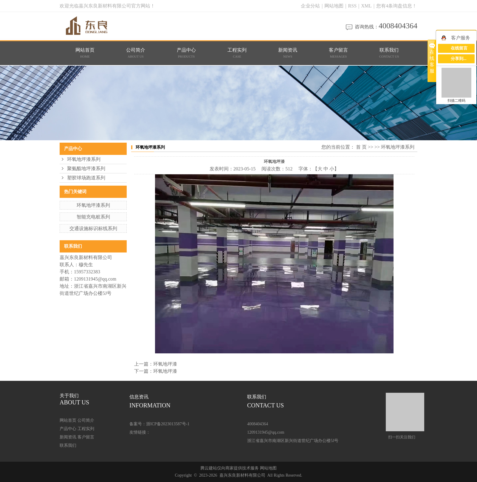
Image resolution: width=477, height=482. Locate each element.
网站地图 (334, 5)
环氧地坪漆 (165, 363)
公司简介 (136, 53)
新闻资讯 (288, 53)
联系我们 (389, 53)
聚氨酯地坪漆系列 (86, 168)
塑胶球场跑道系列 (86, 177)
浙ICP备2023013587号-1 (167, 424)
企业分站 (310, 5)
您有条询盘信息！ (396, 5)
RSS (352, 5)
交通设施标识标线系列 (93, 228)
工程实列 (237, 53)
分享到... (459, 58)
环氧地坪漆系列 (83, 159)
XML (366, 5)
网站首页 (85, 53)
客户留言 (338, 53)
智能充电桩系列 (93, 216)
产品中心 (186, 53)
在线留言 (459, 48)
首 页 (361, 147)
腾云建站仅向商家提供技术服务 (229, 468)
